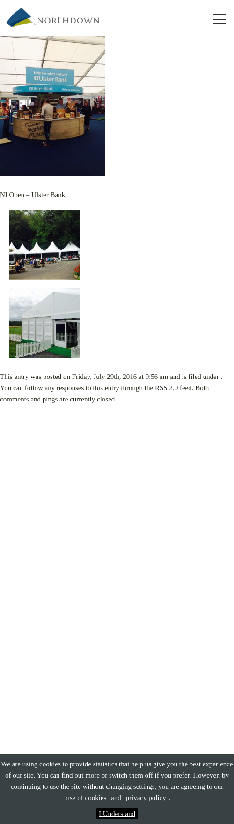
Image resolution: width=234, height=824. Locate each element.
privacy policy (146, 797)
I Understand (117, 813)
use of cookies (86, 797)
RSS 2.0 (166, 388)
